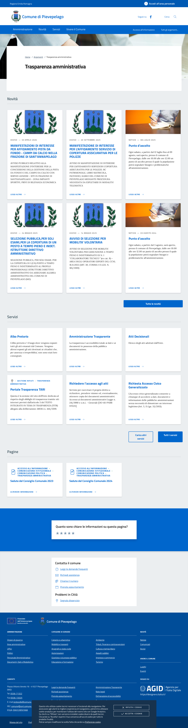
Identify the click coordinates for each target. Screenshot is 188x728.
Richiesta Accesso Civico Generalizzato (145, 385)
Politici (10, 653)
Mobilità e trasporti (60, 644)
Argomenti (38, 57)
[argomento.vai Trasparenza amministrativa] (34, 475)
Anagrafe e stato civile (61, 648)
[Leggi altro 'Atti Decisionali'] (136, 366)
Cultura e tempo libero (105, 648)
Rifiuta (131, 707)
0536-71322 (16, 693)
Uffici (9, 648)
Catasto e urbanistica (61, 640)
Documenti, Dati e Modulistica (20, 662)
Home (27, 57)
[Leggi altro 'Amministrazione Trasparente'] (77, 366)
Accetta (131, 713)
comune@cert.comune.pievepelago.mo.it (29, 706)
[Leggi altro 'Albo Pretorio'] (18, 366)
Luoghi (143, 666)
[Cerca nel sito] (175, 16)
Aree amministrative (16, 644)
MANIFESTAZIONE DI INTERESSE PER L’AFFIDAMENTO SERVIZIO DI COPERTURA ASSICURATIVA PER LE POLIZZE (93, 151)
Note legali (100, 691)
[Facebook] (149, 17)
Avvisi (142, 648)
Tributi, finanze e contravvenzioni (110, 644)
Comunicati (145, 644)
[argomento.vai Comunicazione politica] (32, 473)
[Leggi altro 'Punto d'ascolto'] (136, 194)
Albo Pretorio (19, 336)
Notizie (143, 640)
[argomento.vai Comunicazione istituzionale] (35, 470)
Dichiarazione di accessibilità (108, 696)
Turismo (99, 662)
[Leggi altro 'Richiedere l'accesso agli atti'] (77, 419)
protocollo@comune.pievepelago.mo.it (30, 702)
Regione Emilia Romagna (21, 3)
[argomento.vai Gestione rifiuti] (25, 380)
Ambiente (100, 640)
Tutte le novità (153, 304)
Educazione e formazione (62, 662)
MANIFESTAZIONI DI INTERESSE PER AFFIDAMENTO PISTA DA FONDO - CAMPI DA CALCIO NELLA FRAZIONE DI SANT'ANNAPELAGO (33, 151)
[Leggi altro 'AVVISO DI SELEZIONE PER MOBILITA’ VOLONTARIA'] (77, 288)
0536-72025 (16, 697)
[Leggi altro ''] (23, 492)
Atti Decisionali (139, 336)
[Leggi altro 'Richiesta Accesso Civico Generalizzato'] (136, 419)
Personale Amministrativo (18, 657)
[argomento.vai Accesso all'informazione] (33, 468)
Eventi (143, 671)
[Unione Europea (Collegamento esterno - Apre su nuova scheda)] (20, 621)
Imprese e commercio (105, 657)
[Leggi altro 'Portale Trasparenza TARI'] (18, 419)
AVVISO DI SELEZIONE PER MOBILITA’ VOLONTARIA (88, 240)
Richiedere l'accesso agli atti (88, 383)
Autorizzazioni (58, 653)
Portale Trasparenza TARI (27, 389)
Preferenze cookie (93, 722)
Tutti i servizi (170, 435)
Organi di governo (15, 640)
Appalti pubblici (102, 653)
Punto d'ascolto (139, 145)
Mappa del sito (16, 722)
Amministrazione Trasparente (89, 336)
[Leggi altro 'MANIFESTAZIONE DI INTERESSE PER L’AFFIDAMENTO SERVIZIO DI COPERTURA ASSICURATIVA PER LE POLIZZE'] (77, 194)
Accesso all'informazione (144, 29)
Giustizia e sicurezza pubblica (64, 657)
